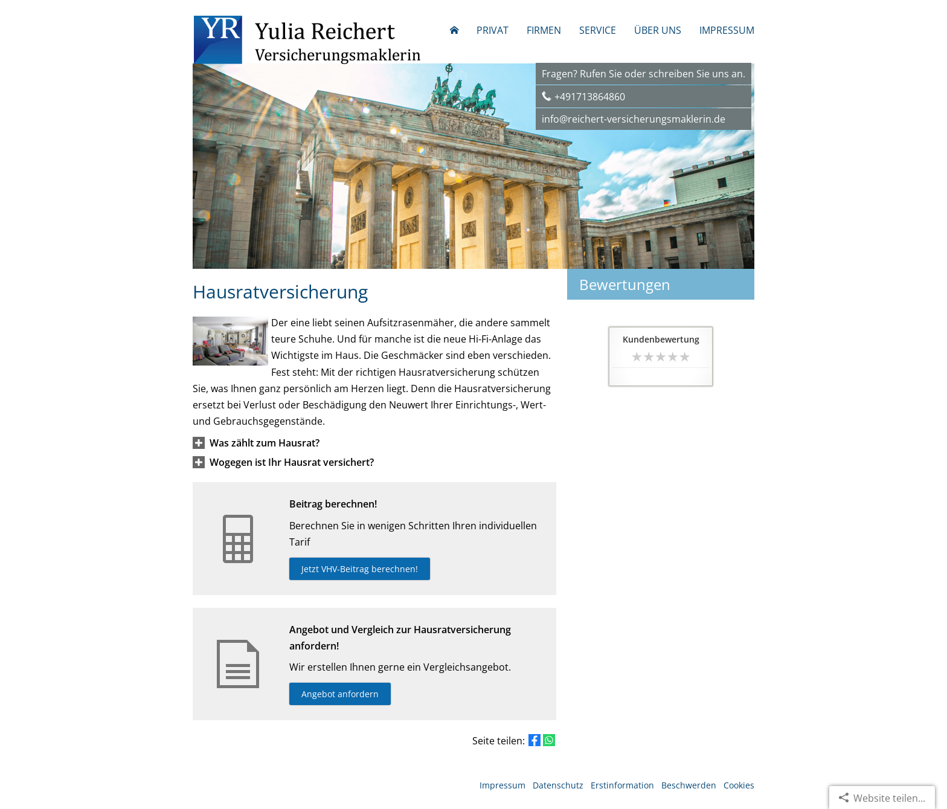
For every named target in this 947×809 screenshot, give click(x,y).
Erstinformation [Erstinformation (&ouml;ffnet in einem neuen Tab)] (622, 785)
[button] (264, 443)
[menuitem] (454, 30)
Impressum (502, 785)
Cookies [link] (739, 785)
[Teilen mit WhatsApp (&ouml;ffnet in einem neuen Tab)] (549, 740)
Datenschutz (558, 785)
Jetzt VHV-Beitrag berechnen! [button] (359, 569)
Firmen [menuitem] (544, 30)
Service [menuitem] (597, 30)
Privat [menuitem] (493, 30)
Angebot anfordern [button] (340, 694)
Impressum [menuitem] (726, 30)
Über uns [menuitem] (657, 30)
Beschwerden (688, 785)
